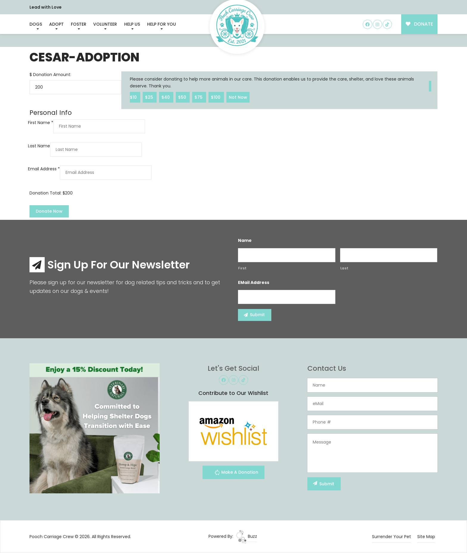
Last (344, 268)
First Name (40, 123)
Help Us (132, 24)
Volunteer (105, 24)
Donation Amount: (52, 75)
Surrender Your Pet (391, 537)
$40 (166, 97)
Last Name (39, 146)
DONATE (419, 24)
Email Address (44, 169)
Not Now (238, 97)
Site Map (426, 537)
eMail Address (253, 282)
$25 (149, 97)
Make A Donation (236, 473)
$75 (199, 97)
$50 (182, 97)
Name (245, 240)
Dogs (35, 24)
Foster (78, 24)
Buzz (246, 536)
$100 (216, 97)
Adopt (56, 24)
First (242, 268)
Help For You (161, 24)
